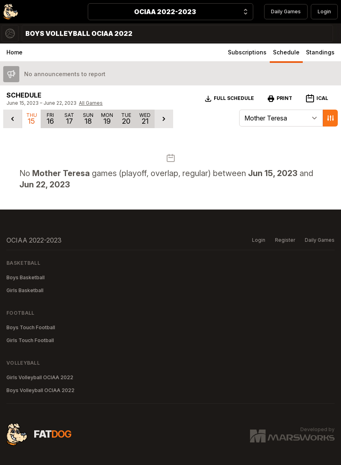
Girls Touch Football (30, 340)
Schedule (286, 52)
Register (285, 240)
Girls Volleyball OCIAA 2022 (39, 377)
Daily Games (286, 11)
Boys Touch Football (30, 327)
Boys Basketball (25, 277)
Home (14, 52)
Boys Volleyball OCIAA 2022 (40, 390)
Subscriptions (247, 52)
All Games (91, 103)
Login (324, 11)
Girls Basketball (24, 290)
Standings (320, 52)
